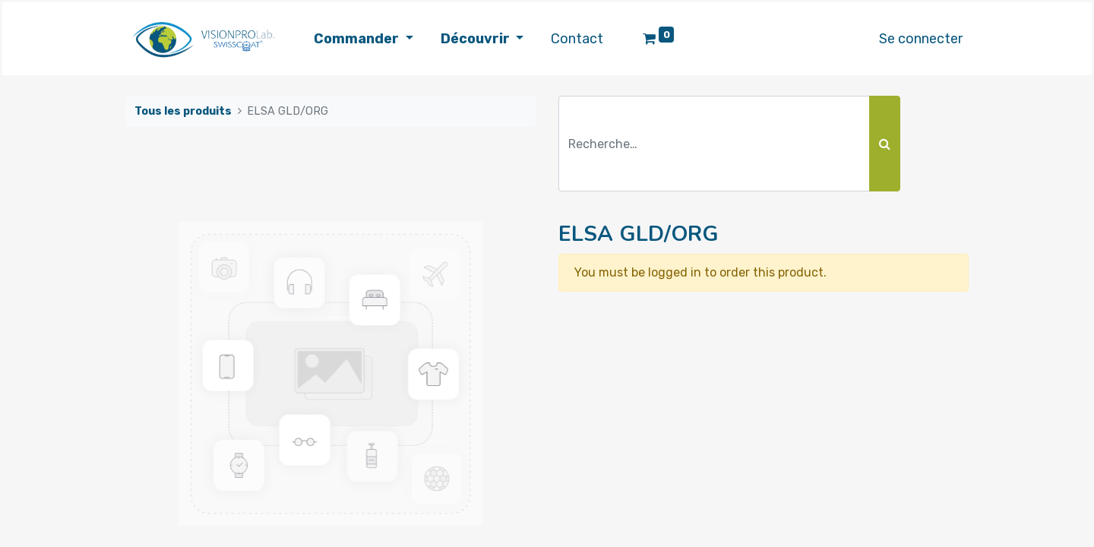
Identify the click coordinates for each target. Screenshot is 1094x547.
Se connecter (921, 38)
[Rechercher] (884, 143)
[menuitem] (577, 39)
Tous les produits (183, 111)
